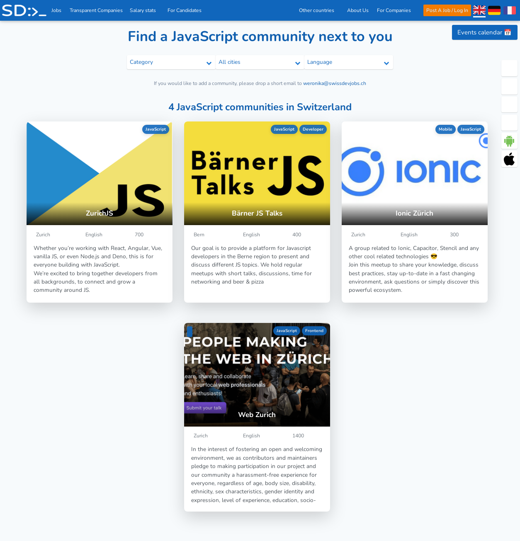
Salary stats (145, 10)
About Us (358, 10)
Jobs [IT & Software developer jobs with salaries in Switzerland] (57, 10)
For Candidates (187, 10)
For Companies (396, 10)
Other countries (318, 10)
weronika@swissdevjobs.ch (334, 83)
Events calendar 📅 (484, 32)
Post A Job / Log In (447, 10)
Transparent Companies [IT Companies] (96, 10)
